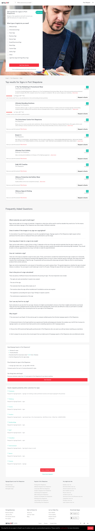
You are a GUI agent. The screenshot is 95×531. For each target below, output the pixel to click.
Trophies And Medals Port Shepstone (43, 496)
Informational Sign (14, 29)
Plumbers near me (67, 500)
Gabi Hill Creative (21, 164)
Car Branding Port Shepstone (41, 502)
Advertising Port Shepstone (40, 492)
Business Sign (12, 36)
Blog (28, 516)
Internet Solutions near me (69, 488)
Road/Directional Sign (15, 42)
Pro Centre (8, 518)
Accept (90, 528)
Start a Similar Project (47, 470)
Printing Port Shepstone (40, 484)
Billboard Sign (13, 26)
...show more (75, 93)
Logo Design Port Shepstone (41, 500)
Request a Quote (83, 97)
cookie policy (63, 528)
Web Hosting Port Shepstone (41, 494)
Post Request (86, 2)
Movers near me (67, 492)
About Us (29, 512)
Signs (21, 78)
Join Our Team (30, 514)
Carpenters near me (68, 498)
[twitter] (84, 523)
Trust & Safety (52, 514)
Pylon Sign (12, 33)
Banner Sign (12, 39)
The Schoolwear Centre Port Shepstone (28, 119)
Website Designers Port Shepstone (42, 486)
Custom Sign (12, 48)
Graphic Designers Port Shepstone (42, 490)
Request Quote (52, 516)
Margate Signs (9, 484)
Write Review (23, 129)
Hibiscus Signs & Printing (23, 191)
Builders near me (67, 484)
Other (10, 54)
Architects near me (67, 494)
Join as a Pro (9, 514)
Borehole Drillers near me (69, 486)
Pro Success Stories (10, 516)
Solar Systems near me (68, 502)
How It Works (52, 512)
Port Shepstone (14, 78)
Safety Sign (12, 51)
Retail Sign (12, 45)
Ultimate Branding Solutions (24, 103)
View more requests (47, 474)
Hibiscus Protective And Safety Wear (27, 177)
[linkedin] (87, 523)
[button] (93, 2)
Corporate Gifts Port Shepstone (42, 488)
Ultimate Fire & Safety (22, 150)
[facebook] (80, 523)
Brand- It (18, 135)
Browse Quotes (9, 512)
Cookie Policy (53, 523)
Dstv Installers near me (68, 490)
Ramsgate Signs (9, 488)
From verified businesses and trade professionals (24, 69)
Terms (39, 523)
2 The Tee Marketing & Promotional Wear (29, 87)
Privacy (46, 523)
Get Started (47, 379)
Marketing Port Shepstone (40, 498)
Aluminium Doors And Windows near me (72, 496)
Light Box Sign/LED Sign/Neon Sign (19, 58)
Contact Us (51, 518)
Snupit (7, 78)
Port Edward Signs (10, 486)
